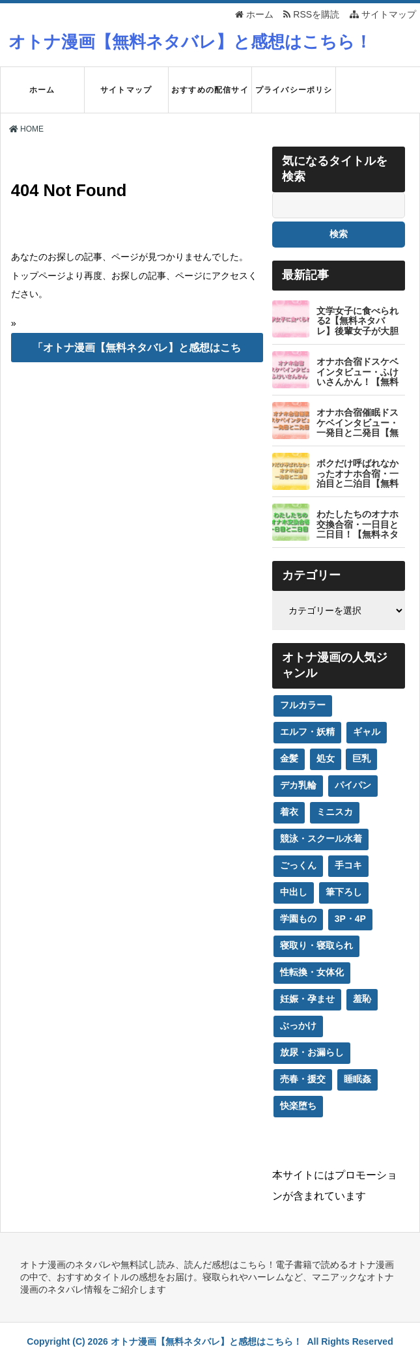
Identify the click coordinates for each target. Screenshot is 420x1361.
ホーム (254, 14)
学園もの (298, 918)
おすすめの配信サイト (210, 99)
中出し (293, 892)
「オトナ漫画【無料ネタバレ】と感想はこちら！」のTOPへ (137, 352)
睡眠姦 (357, 1079)
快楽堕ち (298, 1105)
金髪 (289, 758)
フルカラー (303, 705)
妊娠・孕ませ (307, 999)
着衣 (289, 812)
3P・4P (350, 918)
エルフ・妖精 (307, 731)
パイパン (353, 785)
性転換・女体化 (312, 972)
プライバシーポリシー (294, 99)
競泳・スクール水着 (321, 838)
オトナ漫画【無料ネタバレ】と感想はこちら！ (190, 41)
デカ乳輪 (298, 785)
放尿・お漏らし (312, 1052)
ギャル (366, 731)
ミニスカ (334, 812)
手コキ (348, 865)
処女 (325, 758)
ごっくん (298, 865)
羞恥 (362, 999)
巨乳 (361, 758)
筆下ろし (344, 892)
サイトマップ (383, 14)
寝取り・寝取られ (316, 945)
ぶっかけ (298, 1025)
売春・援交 (303, 1079)
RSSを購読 (313, 14)
